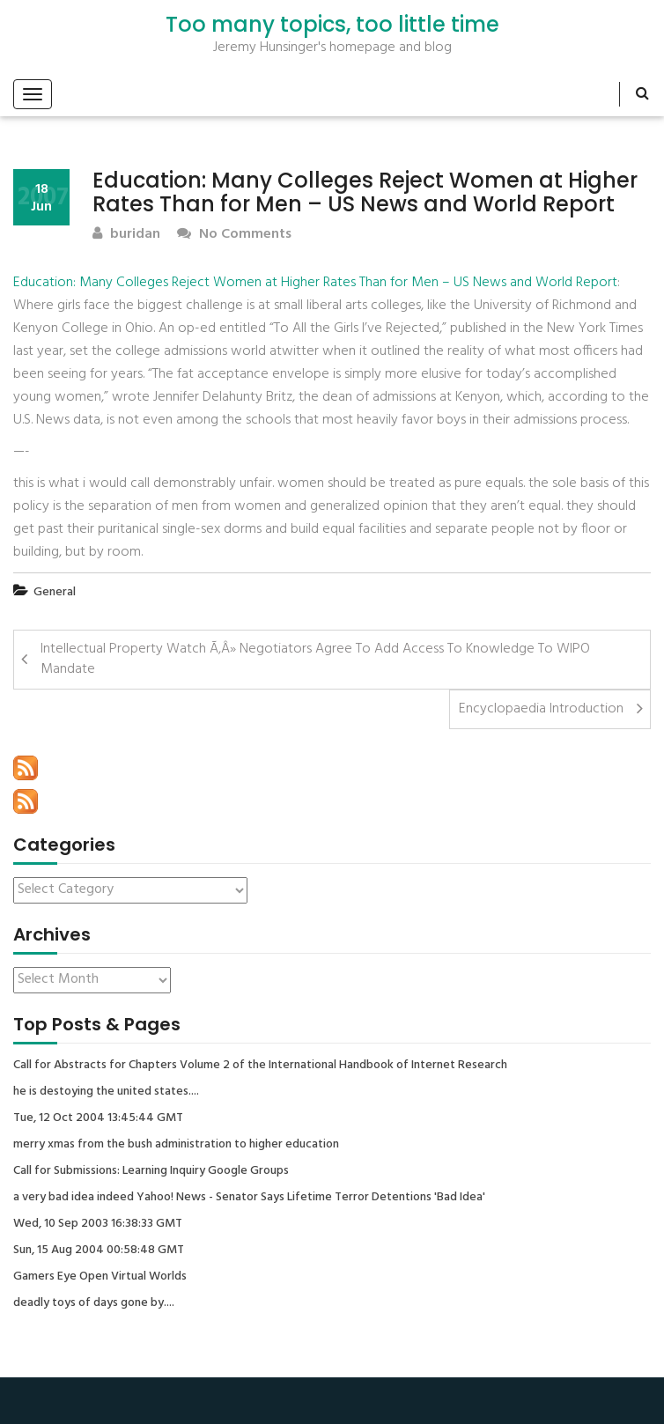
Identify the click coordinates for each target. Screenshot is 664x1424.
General (54, 592)
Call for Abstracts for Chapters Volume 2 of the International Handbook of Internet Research (260, 1065)
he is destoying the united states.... (106, 1092)
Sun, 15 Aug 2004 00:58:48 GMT (98, 1250)
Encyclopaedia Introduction (541, 708)
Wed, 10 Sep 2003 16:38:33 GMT (97, 1224)
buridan (126, 235)
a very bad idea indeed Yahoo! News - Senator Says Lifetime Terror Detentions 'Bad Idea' (249, 1197)
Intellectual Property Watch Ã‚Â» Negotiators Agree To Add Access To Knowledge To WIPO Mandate (315, 659)
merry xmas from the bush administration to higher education (176, 1145)
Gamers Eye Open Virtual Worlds (100, 1277)
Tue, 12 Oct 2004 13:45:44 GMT (98, 1118)
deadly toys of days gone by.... (93, 1303)
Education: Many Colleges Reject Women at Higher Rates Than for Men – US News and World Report (315, 282)
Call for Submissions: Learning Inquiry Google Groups (151, 1171)
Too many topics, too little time (332, 24)
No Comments (234, 235)
